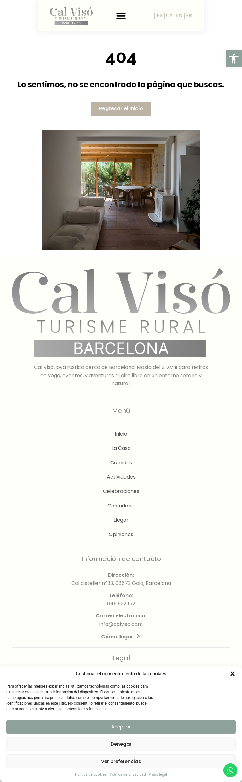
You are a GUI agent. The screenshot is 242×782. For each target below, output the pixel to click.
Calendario (121, 505)
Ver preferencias (121, 761)
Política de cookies (91, 774)
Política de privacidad (128, 774)
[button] (234, 58)
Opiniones (121, 534)
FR (227, 16)
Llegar (121, 520)
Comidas (121, 462)
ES (198, 16)
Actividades (121, 476)
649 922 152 (121, 603)
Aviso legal (158, 774)
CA (207, 16)
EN (217, 16)
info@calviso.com (121, 624)
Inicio (121, 434)
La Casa (121, 448)
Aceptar (121, 726)
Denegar (121, 744)
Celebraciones (121, 491)
